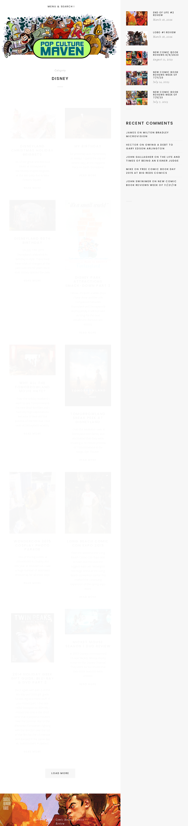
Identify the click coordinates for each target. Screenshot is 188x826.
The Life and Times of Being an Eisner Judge (153, 158)
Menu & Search (61, 6)
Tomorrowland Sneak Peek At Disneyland (87, 416)
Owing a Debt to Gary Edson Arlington (149, 146)
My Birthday (88, 142)
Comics (79, 820)
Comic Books (64, 820)
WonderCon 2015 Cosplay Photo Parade (32, 543)
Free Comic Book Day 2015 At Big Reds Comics (151, 171)
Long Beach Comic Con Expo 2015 (88, 541)
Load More (60, 773)
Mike (129, 169)
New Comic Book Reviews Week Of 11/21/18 (151, 183)
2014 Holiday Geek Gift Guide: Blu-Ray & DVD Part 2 (32, 676)
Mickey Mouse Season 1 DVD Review (88, 642)
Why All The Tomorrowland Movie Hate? (32, 385)
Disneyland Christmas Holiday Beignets (32, 146)
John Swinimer (138, 181)
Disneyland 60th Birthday (32, 238)
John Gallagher (139, 157)
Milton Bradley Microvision (147, 134)
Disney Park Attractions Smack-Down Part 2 (88, 279)
